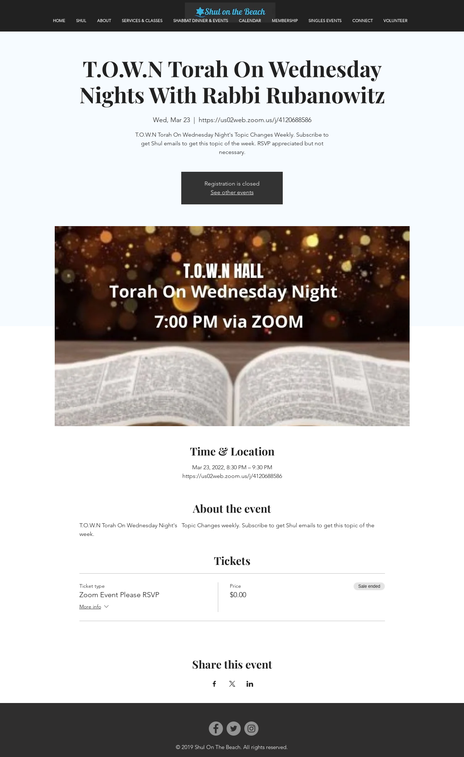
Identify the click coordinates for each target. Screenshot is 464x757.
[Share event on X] (232, 684)
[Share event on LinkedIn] (249, 684)
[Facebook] (216, 728)
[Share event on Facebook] (214, 684)
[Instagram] (251, 728)
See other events (232, 192)
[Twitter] (234, 728)
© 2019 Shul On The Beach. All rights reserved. (232, 747)
